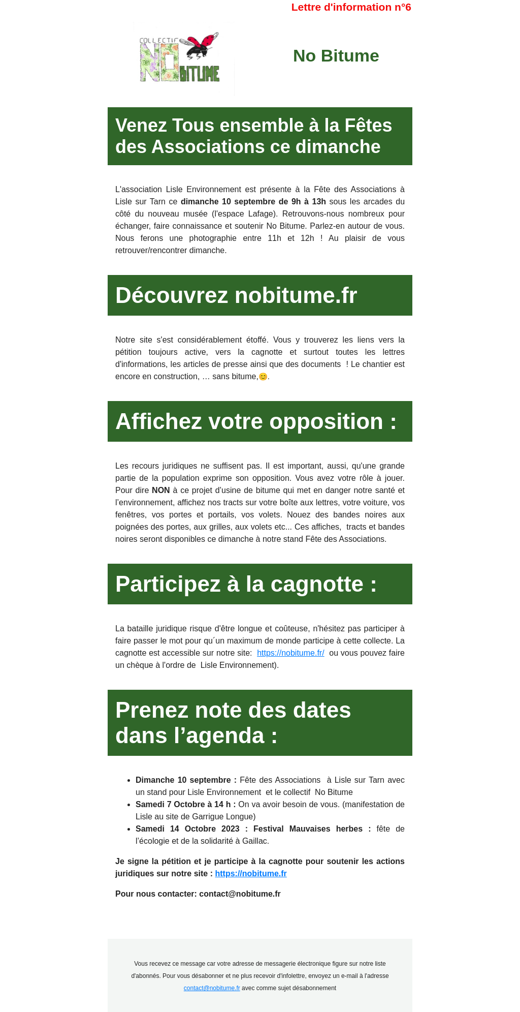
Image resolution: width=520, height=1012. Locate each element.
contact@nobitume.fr (212, 988)
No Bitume (336, 55)
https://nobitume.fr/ (290, 653)
